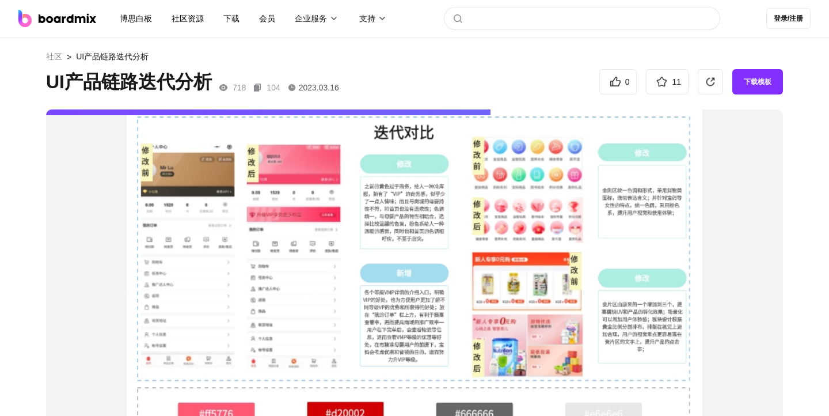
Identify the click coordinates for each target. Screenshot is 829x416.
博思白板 (136, 18)
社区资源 (188, 18)
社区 (54, 56)
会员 (267, 18)
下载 (231, 18)
